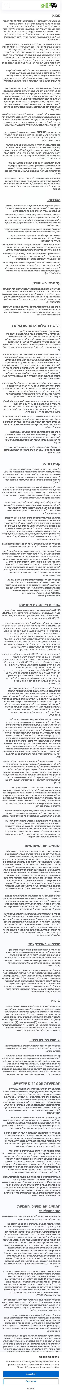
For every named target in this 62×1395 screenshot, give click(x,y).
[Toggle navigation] (6, 5)
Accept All (31, 1374)
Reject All (31, 1389)
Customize (31, 1381)
